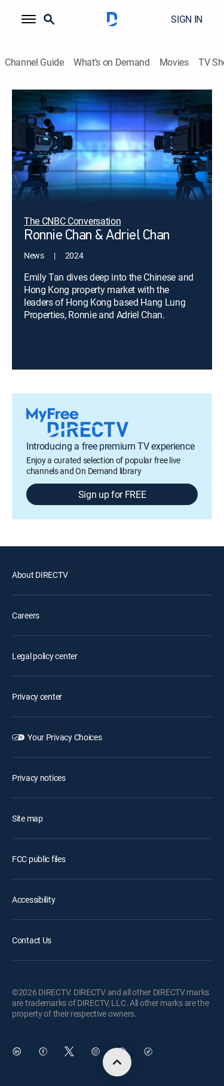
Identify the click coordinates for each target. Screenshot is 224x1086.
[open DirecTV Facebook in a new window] (43, 1051)
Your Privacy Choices (64, 737)
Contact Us (31, 940)
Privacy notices (39, 777)
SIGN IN (186, 19)
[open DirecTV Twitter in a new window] (69, 1051)
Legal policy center (45, 656)
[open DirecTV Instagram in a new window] (95, 1051)
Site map (27, 818)
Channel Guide (34, 62)
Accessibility (33, 899)
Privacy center (37, 696)
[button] (29, 19)
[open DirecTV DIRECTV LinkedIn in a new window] (17, 1051)
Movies (174, 62)
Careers (25, 615)
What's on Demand (111, 62)
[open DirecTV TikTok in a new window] (148, 1051)
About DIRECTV (39, 574)
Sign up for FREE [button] (112, 494)
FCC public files (39, 859)
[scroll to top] (117, 1062)
